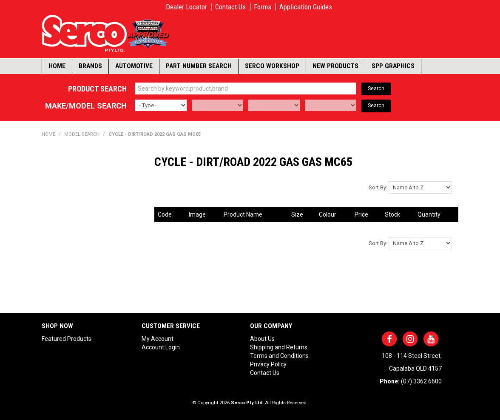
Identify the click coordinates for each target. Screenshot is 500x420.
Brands (90, 66)
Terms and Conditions (279, 355)
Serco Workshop (272, 66)
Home (56, 66)
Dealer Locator (186, 7)
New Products (335, 66)
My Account (157, 338)
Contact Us (230, 7)
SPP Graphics (393, 66)
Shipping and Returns (278, 347)
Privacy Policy (268, 364)
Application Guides (305, 7)
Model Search (81, 134)
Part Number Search (199, 66)
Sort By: (378, 187)
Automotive (134, 66)
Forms (262, 7)
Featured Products (66, 338)
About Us (262, 338)
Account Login (161, 347)
